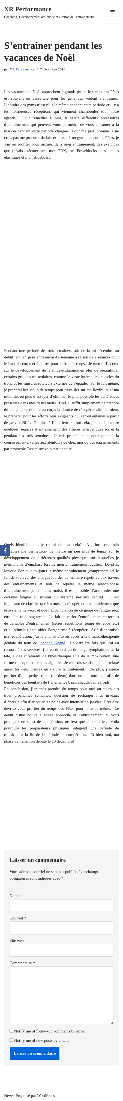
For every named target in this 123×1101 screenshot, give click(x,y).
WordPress (46, 1095)
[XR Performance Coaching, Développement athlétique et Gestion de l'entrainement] (49, 12)
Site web (17, 940)
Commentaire (22, 963)
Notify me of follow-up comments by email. (50, 1031)
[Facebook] (5, 550)
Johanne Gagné (52, 643)
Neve (8, 1095)
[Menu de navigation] (112, 11)
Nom (15, 896)
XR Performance (22, 69)
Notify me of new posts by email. (41, 1040)
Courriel (18, 918)
